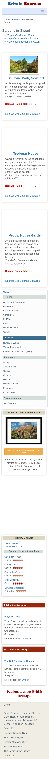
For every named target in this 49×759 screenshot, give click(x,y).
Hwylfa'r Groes (12, 616)
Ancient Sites (9, 367)
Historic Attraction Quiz (15, 742)
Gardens (7, 379)
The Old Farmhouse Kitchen (19, 661)
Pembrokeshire (10, 328)
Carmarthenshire (11, 310)
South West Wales (15, 546)
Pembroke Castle (13, 572)
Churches (7, 375)
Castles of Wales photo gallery (17, 351)
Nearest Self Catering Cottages (22, 113)
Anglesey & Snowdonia (14, 302)
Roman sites (9, 392)
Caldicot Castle (12, 580)
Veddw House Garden (26, 235)
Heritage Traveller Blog (15, 733)
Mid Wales (8, 319)
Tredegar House (25, 153)
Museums (8, 388)
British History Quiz (13, 737)
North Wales (12, 543)
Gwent (17, 19)
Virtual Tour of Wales (13, 347)
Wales (7, 19)
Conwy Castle (11, 564)
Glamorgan (8, 306)
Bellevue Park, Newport (25, 78)
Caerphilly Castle (12, 557)
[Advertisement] (23, 507)
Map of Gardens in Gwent (21, 35)
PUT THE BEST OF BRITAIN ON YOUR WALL (24, 451)
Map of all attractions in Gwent (23, 41)
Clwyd (6, 323)
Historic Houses (10, 384)
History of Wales (11, 343)
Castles (6, 371)
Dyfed (25, 638)
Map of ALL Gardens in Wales (23, 38)
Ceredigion (8, 315)
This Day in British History (17, 751)
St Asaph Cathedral (14, 588)
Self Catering (9, 403)
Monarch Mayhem (13, 746)
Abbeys (6, 362)
